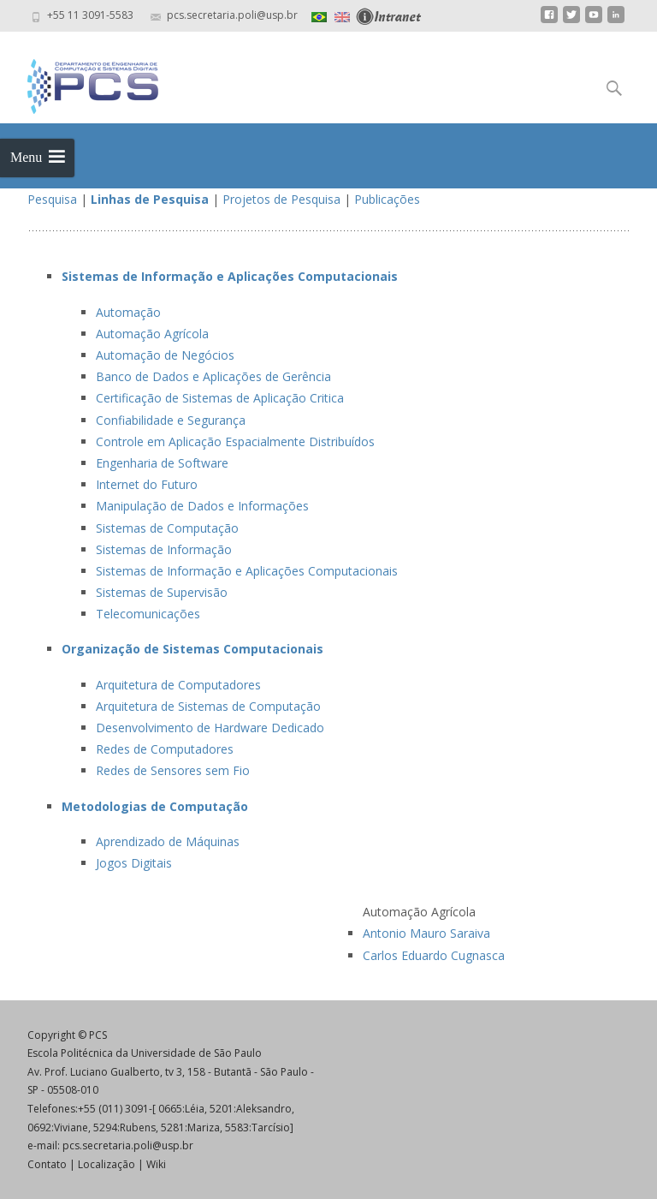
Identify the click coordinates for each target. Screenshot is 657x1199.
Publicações (387, 199)
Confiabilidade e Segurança (171, 420)
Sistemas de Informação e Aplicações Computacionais (247, 571)
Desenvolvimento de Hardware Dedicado (210, 727)
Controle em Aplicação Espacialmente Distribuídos (235, 441)
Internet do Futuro (147, 484)
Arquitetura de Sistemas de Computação (208, 706)
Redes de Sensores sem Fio (173, 770)
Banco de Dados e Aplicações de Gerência (213, 376)
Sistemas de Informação (164, 549)
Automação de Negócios (165, 355)
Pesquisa (52, 199)
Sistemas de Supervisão (162, 592)
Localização (106, 1164)
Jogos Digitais (134, 863)
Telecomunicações (148, 613)
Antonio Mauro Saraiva (426, 933)
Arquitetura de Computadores (178, 685)
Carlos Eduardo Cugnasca (434, 955)
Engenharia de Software (162, 463)
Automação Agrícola (152, 333)
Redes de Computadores (165, 749)
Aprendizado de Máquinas (168, 841)
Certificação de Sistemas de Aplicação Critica (220, 398)
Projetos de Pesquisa (281, 199)
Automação (128, 312)
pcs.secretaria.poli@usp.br (127, 1145)
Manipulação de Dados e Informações (202, 506)
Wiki (156, 1164)
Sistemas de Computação (167, 528)
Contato (47, 1164)
